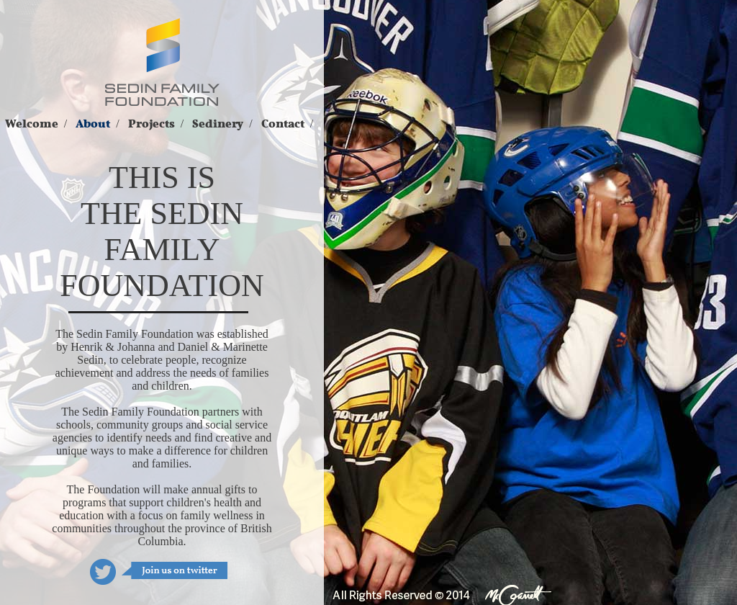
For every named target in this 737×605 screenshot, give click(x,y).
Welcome (31, 124)
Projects (151, 124)
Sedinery (217, 124)
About (93, 124)
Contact (282, 124)
